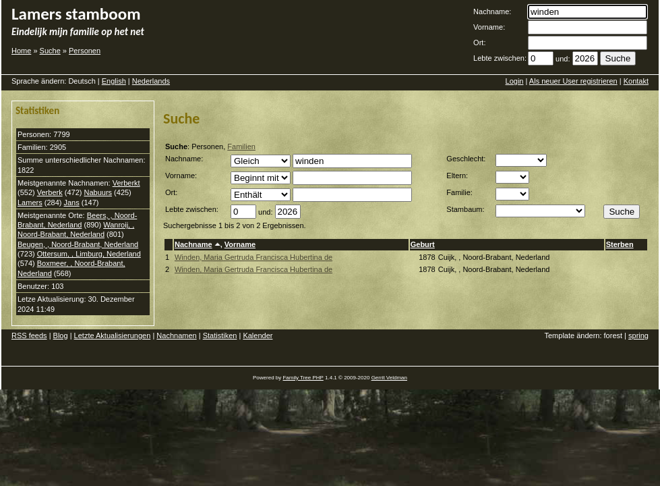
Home (21, 51)
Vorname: (489, 27)
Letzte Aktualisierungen (112, 335)
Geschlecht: (465, 159)
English (114, 81)
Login (515, 81)
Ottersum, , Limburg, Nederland (89, 254)
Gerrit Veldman (389, 378)
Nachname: (492, 11)
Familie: (459, 192)
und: (563, 59)
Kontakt (636, 81)
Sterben (620, 244)
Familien (241, 146)
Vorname (240, 244)
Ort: (479, 42)
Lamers (30, 202)
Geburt (423, 244)
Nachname (193, 244)
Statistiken (220, 335)
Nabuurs (98, 192)
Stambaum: (465, 209)
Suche (50, 51)
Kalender (257, 335)
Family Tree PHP (302, 378)
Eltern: (457, 175)
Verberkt (126, 183)
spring (638, 335)
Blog (60, 335)
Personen (84, 51)
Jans (71, 202)
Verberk (50, 192)
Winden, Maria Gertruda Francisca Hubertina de (253, 257)
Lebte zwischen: (500, 58)
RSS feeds (29, 335)
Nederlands (151, 81)
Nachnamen (176, 335)
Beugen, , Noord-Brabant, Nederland (78, 244)
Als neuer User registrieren (573, 81)
